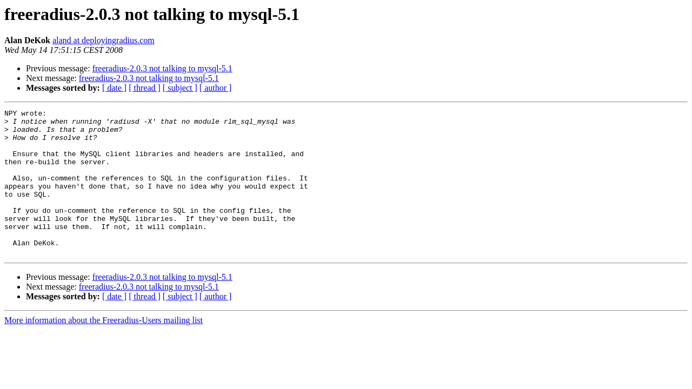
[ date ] (114, 87)
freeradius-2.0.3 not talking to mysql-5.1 (162, 68)
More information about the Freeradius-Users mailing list (103, 349)
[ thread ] (145, 87)
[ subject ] (180, 87)
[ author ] (215, 87)
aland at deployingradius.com (103, 40)
